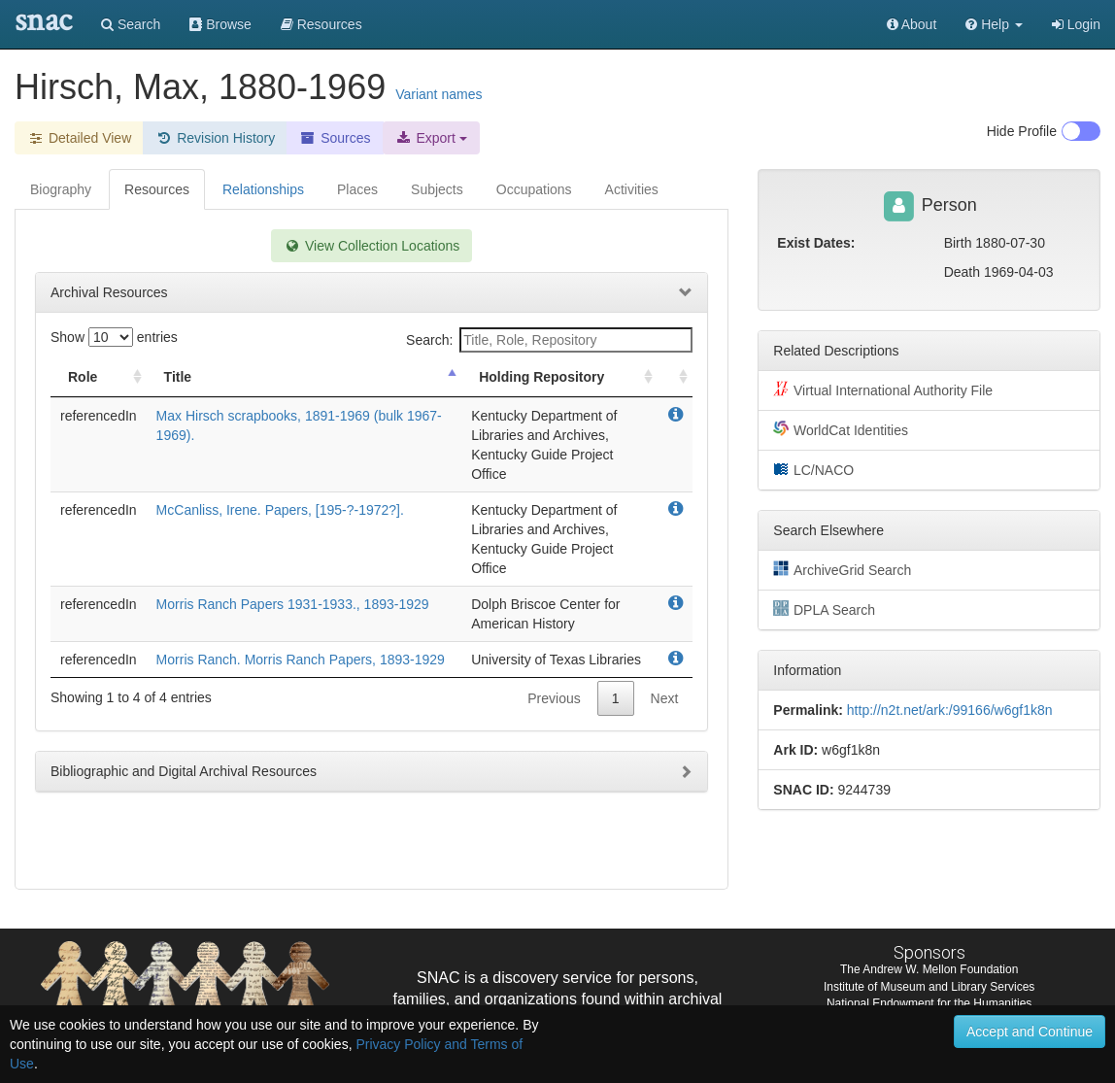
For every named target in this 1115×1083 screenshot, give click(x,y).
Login (1076, 24)
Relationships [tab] (263, 189)
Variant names (438, 94)
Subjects (437, 189)
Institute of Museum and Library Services (929, 987)
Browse (220, 24)
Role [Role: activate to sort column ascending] (82, 377)
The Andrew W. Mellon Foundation (929, 969)
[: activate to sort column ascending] (675, 377)
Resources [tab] (156, 189)
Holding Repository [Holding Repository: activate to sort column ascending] (541, 377)
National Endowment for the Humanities (929, 1003)
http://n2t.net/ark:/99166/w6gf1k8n (950, 710)
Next (665, 698)
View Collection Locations (371, 246)
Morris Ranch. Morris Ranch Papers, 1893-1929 (300, 659)
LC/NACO (813, 469)
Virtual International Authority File (883, 389)
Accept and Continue (1029, 1031)
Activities (632, 189)
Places (357, 189)
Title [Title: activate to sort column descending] (178, 377)
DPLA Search (824, 609)
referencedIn (98, 415)
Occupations (534, 189)
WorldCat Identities (840, 429)
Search (130, 24)
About (912, 24)
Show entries (114, 337)
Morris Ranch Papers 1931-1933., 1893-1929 (292, 604)
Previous (553, 698)
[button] (994, 24)
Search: (549, 340)
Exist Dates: (816, 243)
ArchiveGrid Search (842, 569)
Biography (60, 189)
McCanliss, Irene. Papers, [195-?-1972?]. (280, 510)
